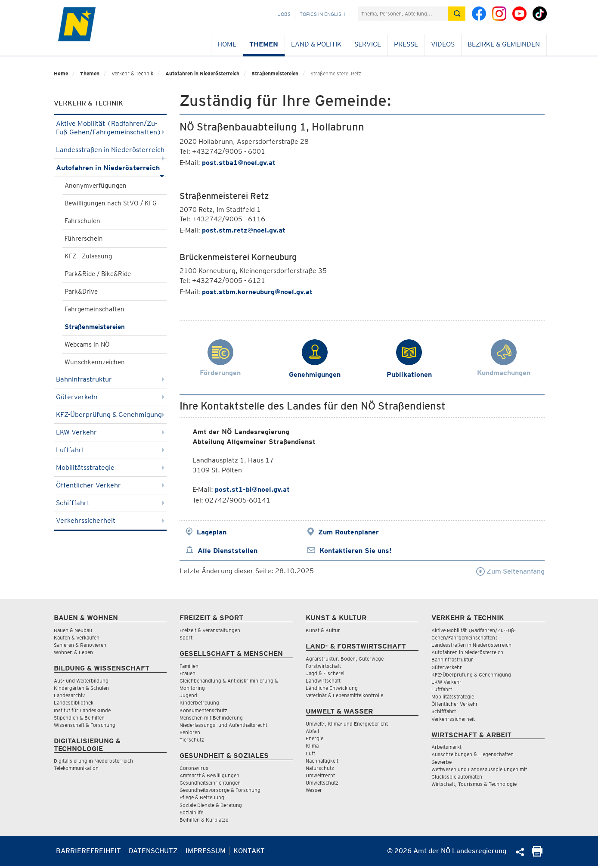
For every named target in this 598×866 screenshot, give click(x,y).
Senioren (190, 732)
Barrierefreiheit (88, 851)
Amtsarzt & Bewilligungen (209, 775)
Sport (186, 637)
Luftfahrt (110, 450)
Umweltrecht (320, 775)
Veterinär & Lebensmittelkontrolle (344, 695)
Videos (443, 44)
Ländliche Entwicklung (332, 688)
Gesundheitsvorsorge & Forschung (220, 790)
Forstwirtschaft (323, 666)
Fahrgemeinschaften (94, 309)
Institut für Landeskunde (82, 710)
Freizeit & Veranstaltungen (210, 630)
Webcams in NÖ (87, 344)
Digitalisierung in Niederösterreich (93, 760)
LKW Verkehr (110, 432)
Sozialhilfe (191, 812)
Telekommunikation (76, 768)
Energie (314, 738)
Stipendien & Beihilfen (79, 717)
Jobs (284, 14)
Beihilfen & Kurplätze (204, 819)
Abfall (312, 731)
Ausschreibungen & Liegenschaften (472, 754)
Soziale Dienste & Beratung (211, 805)
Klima (312, 745)
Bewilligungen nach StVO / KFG (111, 203)
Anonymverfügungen (96, 185)
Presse (406, 44)
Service (367, 44)
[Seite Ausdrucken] (537, 854)
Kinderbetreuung (199, 702)
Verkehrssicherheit (110, 520)
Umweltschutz (322, 782)
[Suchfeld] (403, 13)
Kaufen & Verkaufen (76, 637)
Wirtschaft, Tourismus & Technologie (474, 784)
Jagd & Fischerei (325, 673)
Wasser (314, 790)
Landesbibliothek (73, 702)
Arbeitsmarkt (446, 747)
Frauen (187, 673)
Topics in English (322, 14)
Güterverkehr (110, 397)
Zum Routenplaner (348, 532)
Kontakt (249, 851)
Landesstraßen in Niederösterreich (110, 152)
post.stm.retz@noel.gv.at (243, 230)
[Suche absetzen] (456, 13)
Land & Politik (316, 44)
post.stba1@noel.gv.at (239, 162)
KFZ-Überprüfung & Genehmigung (110, 414)
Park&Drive (81, 291)
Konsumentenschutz (203, 710)
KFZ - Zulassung (88, 256)
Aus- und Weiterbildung (81, 680)
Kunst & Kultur (323, 630)
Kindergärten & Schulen (81, 688)
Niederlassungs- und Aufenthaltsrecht (223, 725)
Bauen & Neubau (73, 630)
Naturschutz (320, 768)
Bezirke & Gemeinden (504, 44)
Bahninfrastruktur (110, 379)
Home (226, 44)
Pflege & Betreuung (202, 797)
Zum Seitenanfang (510, 571)
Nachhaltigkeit (322, 760)
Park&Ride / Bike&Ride (98, 274)
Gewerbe (441, 762)
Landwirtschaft (323, 680)
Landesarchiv (69, 695)
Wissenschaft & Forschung (84, 725)
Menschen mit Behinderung (211, 717)
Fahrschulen (82, 221)
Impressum (206, 851)
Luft (310, 753)
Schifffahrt (110, 503)
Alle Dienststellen (227, 550)
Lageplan (211, 532)
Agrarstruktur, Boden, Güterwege (345, 658)
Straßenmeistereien (274, 73)
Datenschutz (153, 851)
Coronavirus (194, 768)
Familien (189, 666)
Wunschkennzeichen (95, 362)
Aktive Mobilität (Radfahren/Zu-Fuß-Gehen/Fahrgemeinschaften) (110, 127)
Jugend (188, 695)
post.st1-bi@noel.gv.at (252, 489)
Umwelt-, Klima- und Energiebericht (347, 723)
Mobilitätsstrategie (110, 467)
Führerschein (84, 238)
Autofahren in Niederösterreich (202, 73)
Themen (263, 44)
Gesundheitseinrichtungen (210, 782)
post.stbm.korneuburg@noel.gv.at (257, 292)
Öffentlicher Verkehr (110, 485)
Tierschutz (192, 739)
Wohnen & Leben (73, 652)
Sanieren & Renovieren (80, 645)
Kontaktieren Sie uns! (355, 550)
